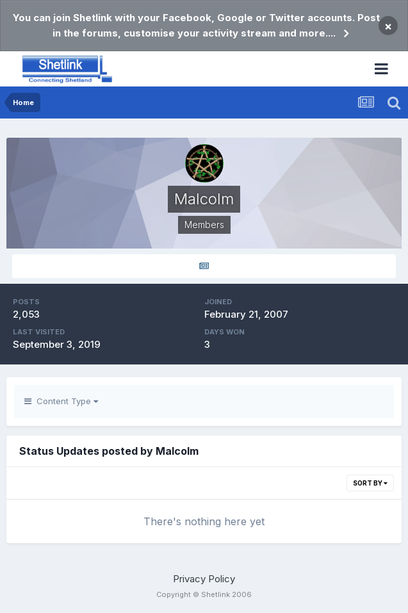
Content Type (61, 401)
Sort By (370, 483)
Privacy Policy (204, 579)
